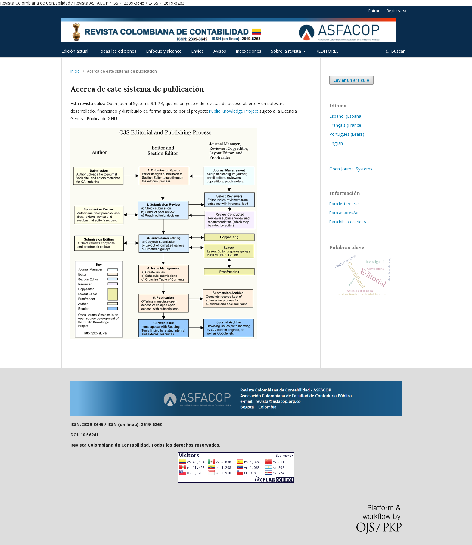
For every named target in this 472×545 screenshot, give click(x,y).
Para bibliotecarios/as (349, 221)
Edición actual (74, 51)
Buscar (397, 51)
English (336, 143)
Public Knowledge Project (233, 111)
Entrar (374, 10)
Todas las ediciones (117, 51)
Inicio (75, 71)
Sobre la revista (286, 51)
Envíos (197, 51)
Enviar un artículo (351, 80)
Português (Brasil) (346, 134)
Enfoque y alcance (164, 51)
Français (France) (346, 125)
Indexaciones (248, 51)
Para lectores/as (344, 203)
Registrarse (397, 10)
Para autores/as (344, 212)
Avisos (219, 51)
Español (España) (346, 116)
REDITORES (327, 51)
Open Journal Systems (350, 169)
